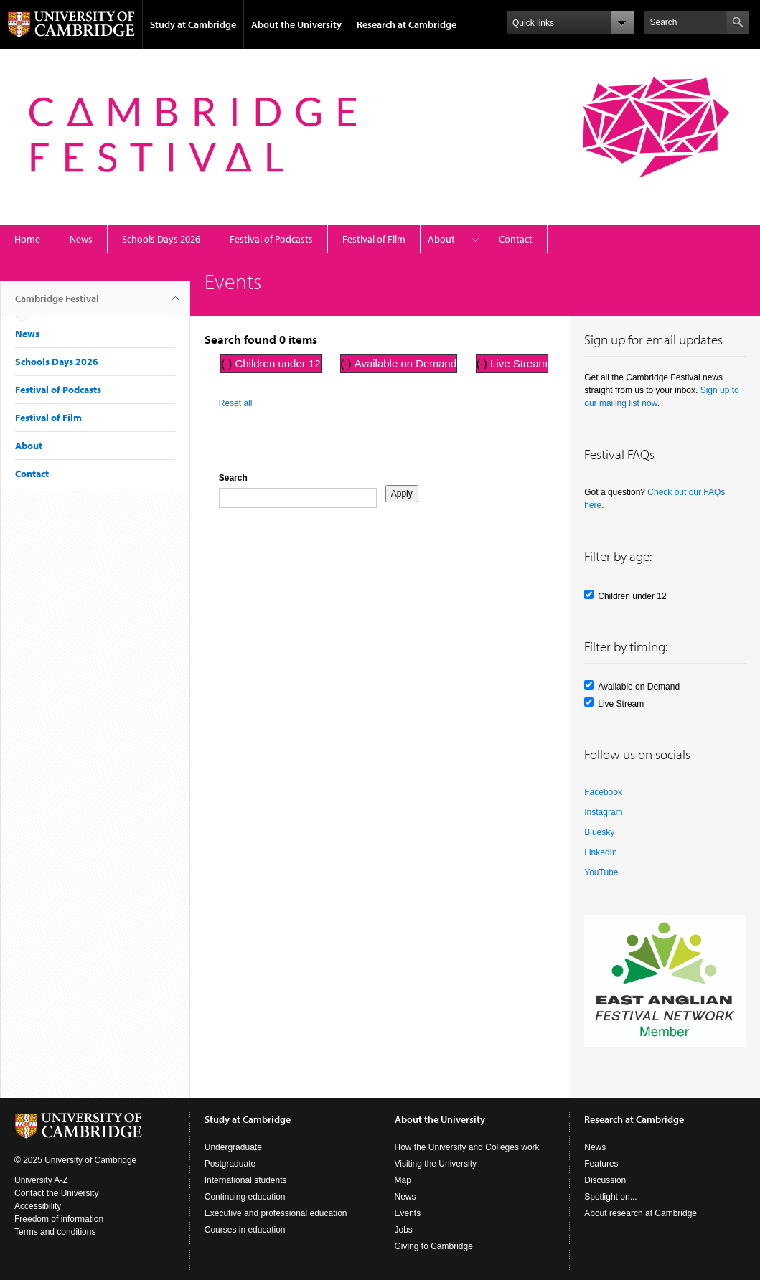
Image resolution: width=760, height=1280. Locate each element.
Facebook (603, 792)
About (441, 238)
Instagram (603, 812)
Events (408, 1213)
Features (601, 1164)
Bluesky (599, 832)
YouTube (601, 872)
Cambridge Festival (57, 304)
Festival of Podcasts (271, 238)
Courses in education (245, 1230)
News (81, 238)
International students (246, 1180)
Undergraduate (233, 1147)
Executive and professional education (276, 1213)
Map (403, 1180)
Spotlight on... (610, 1197)
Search (233, 478)
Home (27, 238)
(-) (228, 363)
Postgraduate (230, 1164)
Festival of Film (373, 238)
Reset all (236, 403)
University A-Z (41, 1180)
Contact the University (56, 1193)
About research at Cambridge (640, 1213)
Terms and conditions (54, 1232)
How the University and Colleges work (467, 1147)
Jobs (404, 1230)
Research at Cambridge (406, 24)
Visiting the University (436, 1164)
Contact (516, 238)
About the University (296, 24)
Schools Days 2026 (161, 238)
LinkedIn (600, 852)
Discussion (605, 1180)
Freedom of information (58, 1219)
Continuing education (245, 1197)
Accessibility (37, 1206)
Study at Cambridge (193, 24)
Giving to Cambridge (434, 1246)
